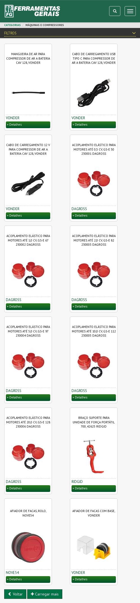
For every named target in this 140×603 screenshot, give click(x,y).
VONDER (12, 118)
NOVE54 (12, 572)
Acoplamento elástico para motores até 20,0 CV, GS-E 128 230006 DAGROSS (28, 422)
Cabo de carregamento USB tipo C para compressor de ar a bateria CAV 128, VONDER (94, 58)
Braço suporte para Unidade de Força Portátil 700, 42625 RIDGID (94, 422)
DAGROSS (79, 209)
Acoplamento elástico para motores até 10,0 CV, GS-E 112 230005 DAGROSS (94, 331)
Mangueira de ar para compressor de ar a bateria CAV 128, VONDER (28, 58)
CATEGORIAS (12, 25)
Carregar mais (45, 594)
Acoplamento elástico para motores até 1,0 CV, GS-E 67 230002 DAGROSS (28, 240)
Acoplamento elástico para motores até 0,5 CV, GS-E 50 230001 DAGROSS (94, 149)
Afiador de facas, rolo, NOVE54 (28, 513)
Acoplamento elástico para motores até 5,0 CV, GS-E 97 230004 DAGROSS (28, 331)
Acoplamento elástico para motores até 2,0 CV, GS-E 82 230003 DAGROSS (94, 240)
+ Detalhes (14, 124)
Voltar (15, 594)
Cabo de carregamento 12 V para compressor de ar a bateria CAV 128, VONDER (28, 149)
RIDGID (77, 481)
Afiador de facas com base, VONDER (93, 513)
